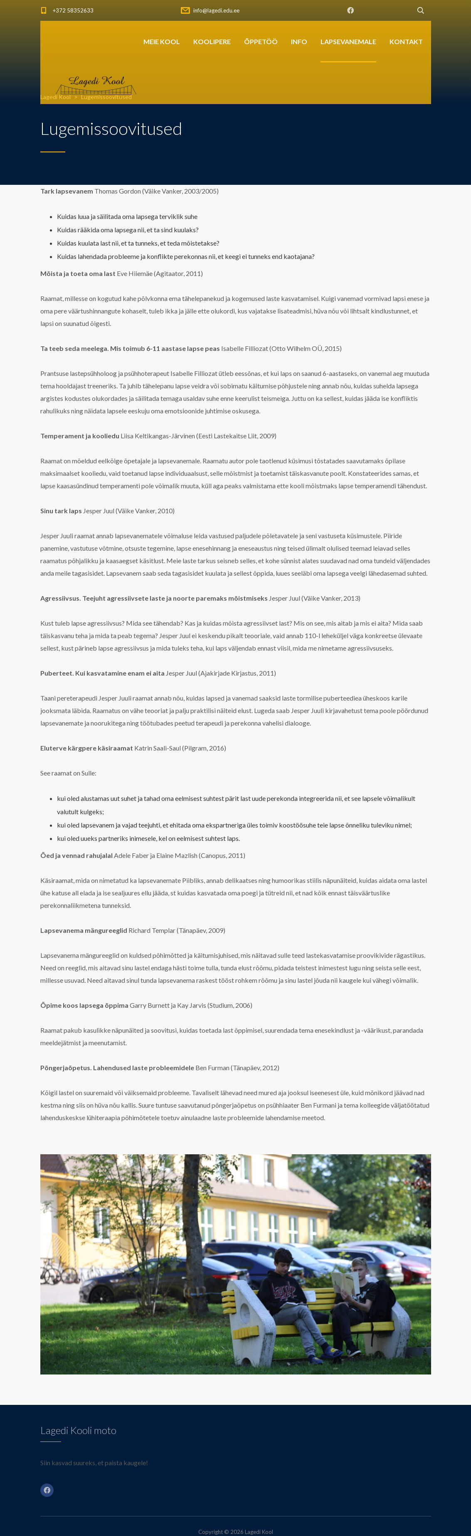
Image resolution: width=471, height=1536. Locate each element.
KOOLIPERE (212, 41)
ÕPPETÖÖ (261, 41)
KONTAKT (406, 41)
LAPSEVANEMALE (348, 41)
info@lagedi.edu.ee (216, 10)
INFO (299, 41)
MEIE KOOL (161, 41)
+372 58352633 (73, 10)
